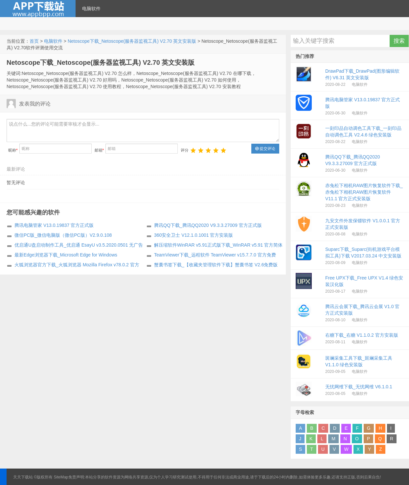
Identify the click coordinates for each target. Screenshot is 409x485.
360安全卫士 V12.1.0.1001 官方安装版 (193, 235)
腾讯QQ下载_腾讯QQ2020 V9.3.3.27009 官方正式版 (208, 225)
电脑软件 (91, 8)
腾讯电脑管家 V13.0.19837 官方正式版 (54, 225)
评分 (185, 150)
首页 (34, 41)
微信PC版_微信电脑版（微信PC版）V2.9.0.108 (63, 235)
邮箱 (99, 150)
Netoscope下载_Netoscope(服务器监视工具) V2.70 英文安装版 (132, 41)
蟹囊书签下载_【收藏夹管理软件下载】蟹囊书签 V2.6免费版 (216, 264)
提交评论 (265, 148)
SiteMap (61, 477)
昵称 (13, 150)
